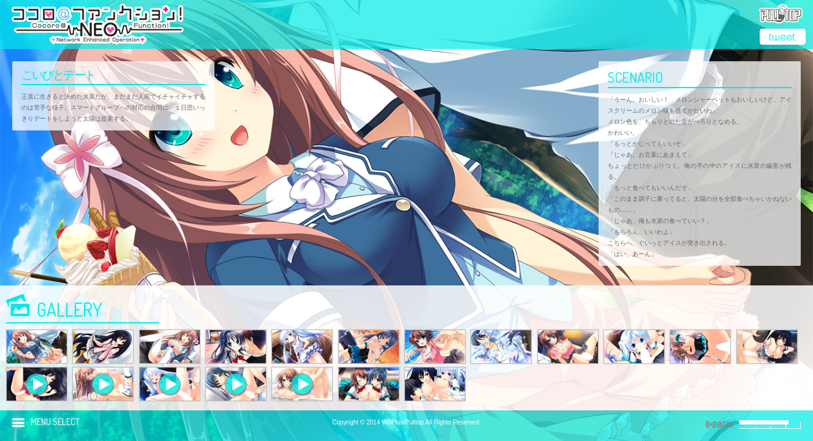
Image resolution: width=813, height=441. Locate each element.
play (719, 424)
